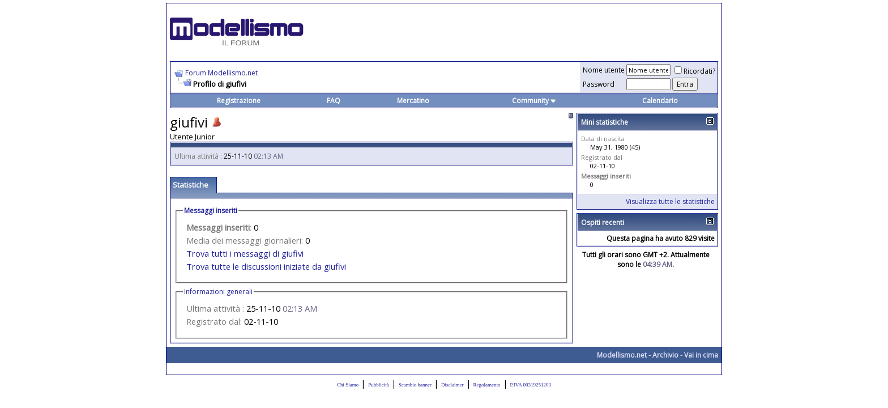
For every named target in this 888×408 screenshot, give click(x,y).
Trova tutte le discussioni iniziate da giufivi (266, 266)
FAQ (333, 100)
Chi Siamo (347, 385)
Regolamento (487, 385)
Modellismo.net (622, 355)
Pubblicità (378, 385)
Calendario (660, 100)
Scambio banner (415, 385)
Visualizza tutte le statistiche (670, 201)
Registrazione (239, 100)
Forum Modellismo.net (221, 73)
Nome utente (604, 70)
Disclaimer (452, 385)
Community (534, 100)
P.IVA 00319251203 (530, 385)
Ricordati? (694, 71)
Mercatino (413, 100)
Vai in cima (701, 355)
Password (598, 84)
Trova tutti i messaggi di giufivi (245, 253)
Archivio (665, 355)
